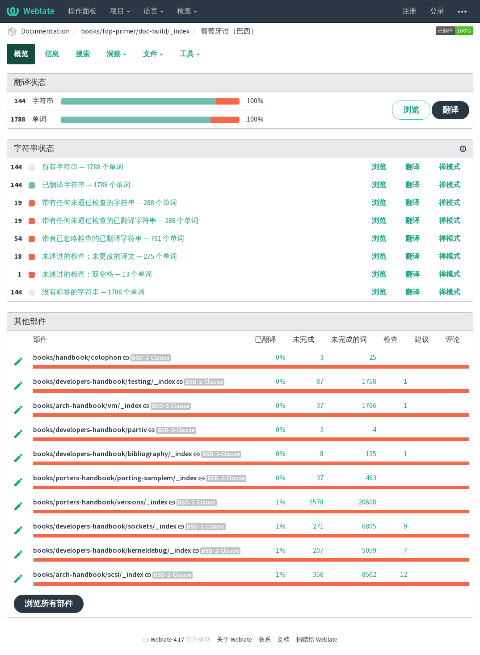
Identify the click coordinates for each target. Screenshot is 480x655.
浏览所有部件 (49, 603)
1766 (369, 406)
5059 (369, 550)
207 (318, 550)
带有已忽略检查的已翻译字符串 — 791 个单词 (113, 239)
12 (403, 574)
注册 (409, 11)
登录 (437, 11)
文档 (283, 639)
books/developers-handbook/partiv (90, 430)
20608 (367, 502)
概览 (21, 54)
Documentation (45, 31)
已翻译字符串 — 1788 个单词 (86, 185)
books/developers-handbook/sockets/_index (105, 526)
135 (371, 454)
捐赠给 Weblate (316, 639)
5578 (316, 502)
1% (281, 502)
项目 (120, 11)
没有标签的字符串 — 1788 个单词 (93, 292)
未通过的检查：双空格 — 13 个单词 (97, 274)
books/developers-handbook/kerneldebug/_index (112, 550)
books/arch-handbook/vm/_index (87, 406)
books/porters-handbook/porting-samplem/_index (115, 478)
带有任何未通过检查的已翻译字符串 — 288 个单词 (120, 221)
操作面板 (82, 11)
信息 (52, 54)
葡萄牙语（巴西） (229, 31)
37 (320, 406)
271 (318, 526)
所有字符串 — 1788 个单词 (82, 167)
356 (318, 574)
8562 (369, 574)
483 (371, 478)
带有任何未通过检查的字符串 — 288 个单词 (109, 203)
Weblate (31, 11)
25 (372, 357)
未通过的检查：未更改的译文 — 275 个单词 (109, 256)
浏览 (411, 110)
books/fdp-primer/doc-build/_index (135, 31)
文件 (153, 54)
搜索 (83, 54)
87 (320, 381)
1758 (369, 381)
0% (281, 357)
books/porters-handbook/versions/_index (100, 502)
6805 (369, 526)
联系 (264, 639)
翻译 (450, 110)
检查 (187, 11)
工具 (190, 54)
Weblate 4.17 (167, 639)
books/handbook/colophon (77, 357)
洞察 (116, 54)
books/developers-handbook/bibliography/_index (112, 454)
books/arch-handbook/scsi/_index (88, 574)
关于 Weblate (234, 639)
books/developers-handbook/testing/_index (104, 381)
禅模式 (449, 167)
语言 (153, 11)
